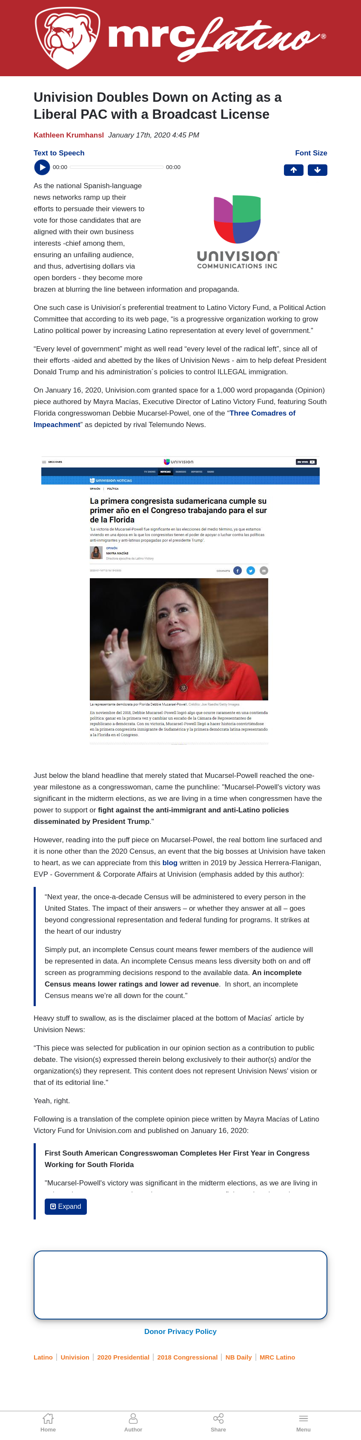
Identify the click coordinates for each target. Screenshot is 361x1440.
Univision (75, 1357)
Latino (43, 1357)
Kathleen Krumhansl (69, 135)
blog (171, 863)
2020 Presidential (123, 1357)
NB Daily (239, 1357)
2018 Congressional (188, 1357)
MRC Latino (277, 1357)
